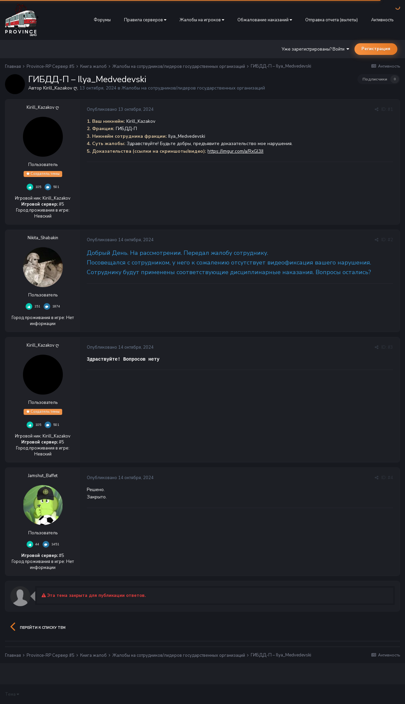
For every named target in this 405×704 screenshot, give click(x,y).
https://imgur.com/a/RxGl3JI (235, 151)
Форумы (102, 20)
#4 (390, 478)
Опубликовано (120, 109)
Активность (382, 20)
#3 (390, 347)
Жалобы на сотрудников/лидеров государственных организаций (193, 88)
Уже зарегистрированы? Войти (315, 49)
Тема (12, 694)
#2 (390, 240)
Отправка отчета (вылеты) (331, 20)
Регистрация (375, 49)
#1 (390, 109)
